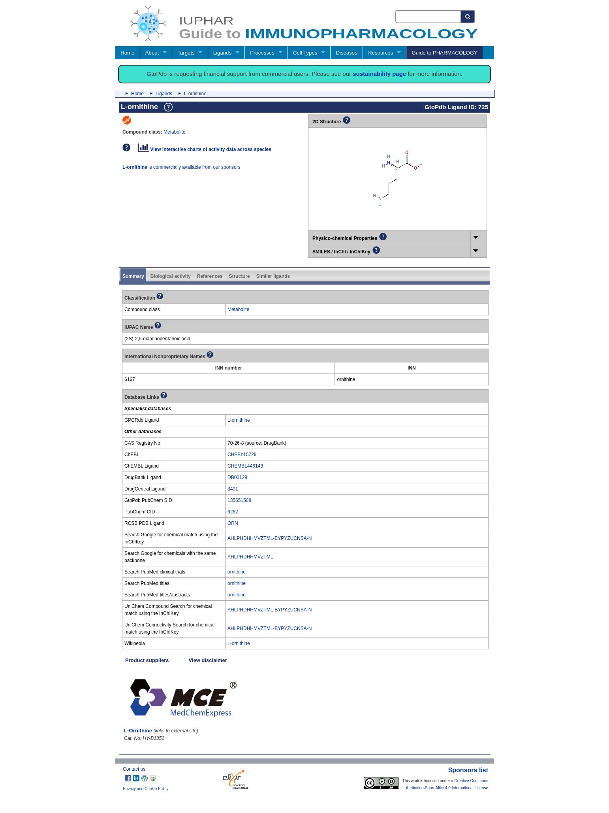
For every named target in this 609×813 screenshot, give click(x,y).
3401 (232, 489)
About (152, 53)
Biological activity (170, 276)
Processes (262, 53)
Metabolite (174, 132)
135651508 (239, 500)
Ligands (222, 53)
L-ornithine (238, 420)
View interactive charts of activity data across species (204, 149)
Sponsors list (468, 770)
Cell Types (305, 53)
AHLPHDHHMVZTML (250, 557)
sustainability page (379, 73)
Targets (185, 53)
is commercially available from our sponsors (181, 167)
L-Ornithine (138, 731)
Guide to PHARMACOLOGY (444, 53)
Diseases (346, 53)
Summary (133, 276)
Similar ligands (273, 276)
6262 (232, 512)
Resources (380, 53)
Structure (239, 276)
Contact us (134, 769)
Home (127, 53)
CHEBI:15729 (241, 454)
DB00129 (237, 477)
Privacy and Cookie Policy (146, 789)
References (210, 276)
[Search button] (468, 16)
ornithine (236, 572)
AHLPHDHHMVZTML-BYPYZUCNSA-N (269, 538)
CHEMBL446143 (245, 466)
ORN (232, 523)
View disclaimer (208, 660)
